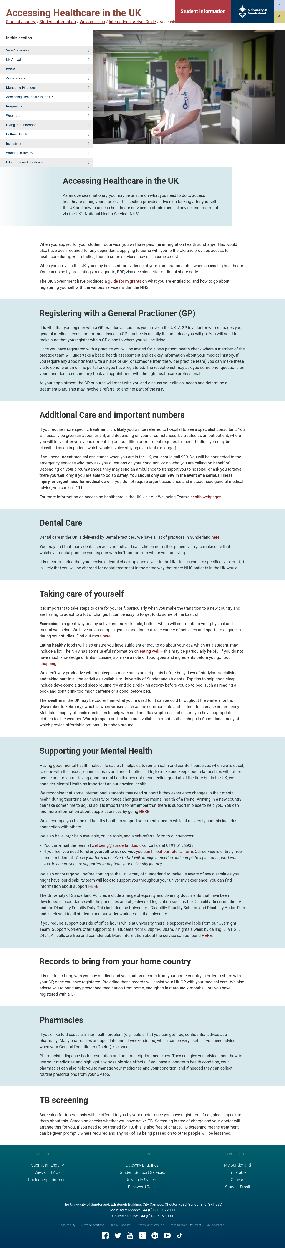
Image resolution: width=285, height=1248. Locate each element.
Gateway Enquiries (142, 1165)
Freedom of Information (150, 1225)
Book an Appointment (47, 1179)
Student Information (203, 11)
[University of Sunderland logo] (253, 11)
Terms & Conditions (92, 1225)
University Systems (142, 1179)
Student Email (237, 1187)
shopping (48, 663)
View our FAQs (48, 1172)
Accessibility (68, 1225)
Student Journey (21, 21)
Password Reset (142, 1187)
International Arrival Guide (132, 21)
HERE (144, 811)
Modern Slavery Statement (185, 1225)
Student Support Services (142, 1172)
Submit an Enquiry (47, 1165)
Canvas (237, 1179)
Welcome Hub (92, 21)
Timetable (238, 1172)
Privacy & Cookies (120, 1225)
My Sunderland (237, 1165)
